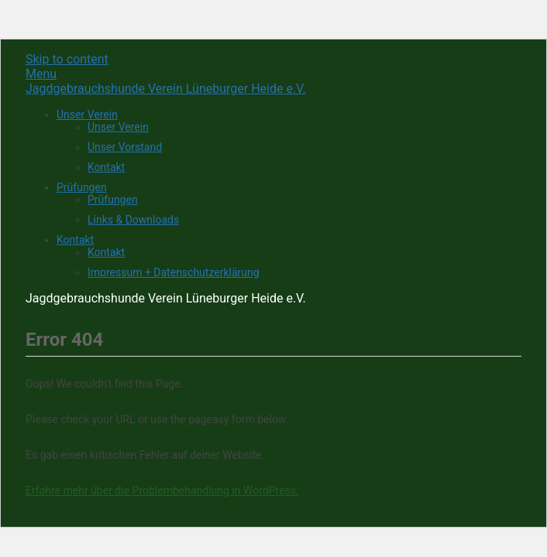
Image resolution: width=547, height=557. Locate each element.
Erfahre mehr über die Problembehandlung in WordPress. (162, 490)
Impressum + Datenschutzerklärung (174, 272)
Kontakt (106, 167)
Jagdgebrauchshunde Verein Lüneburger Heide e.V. (166, 88)
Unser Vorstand (125, 147)
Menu (41, 74)
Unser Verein (87, 114)
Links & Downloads (133, 220)
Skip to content (67, 59)
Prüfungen (82, 187)
